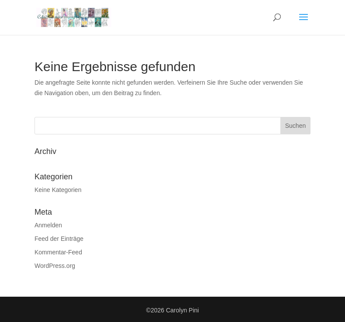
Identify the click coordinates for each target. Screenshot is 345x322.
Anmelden (48, 225)
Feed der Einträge (58, 238)
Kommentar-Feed (58, 252)
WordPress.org (54, 265)
